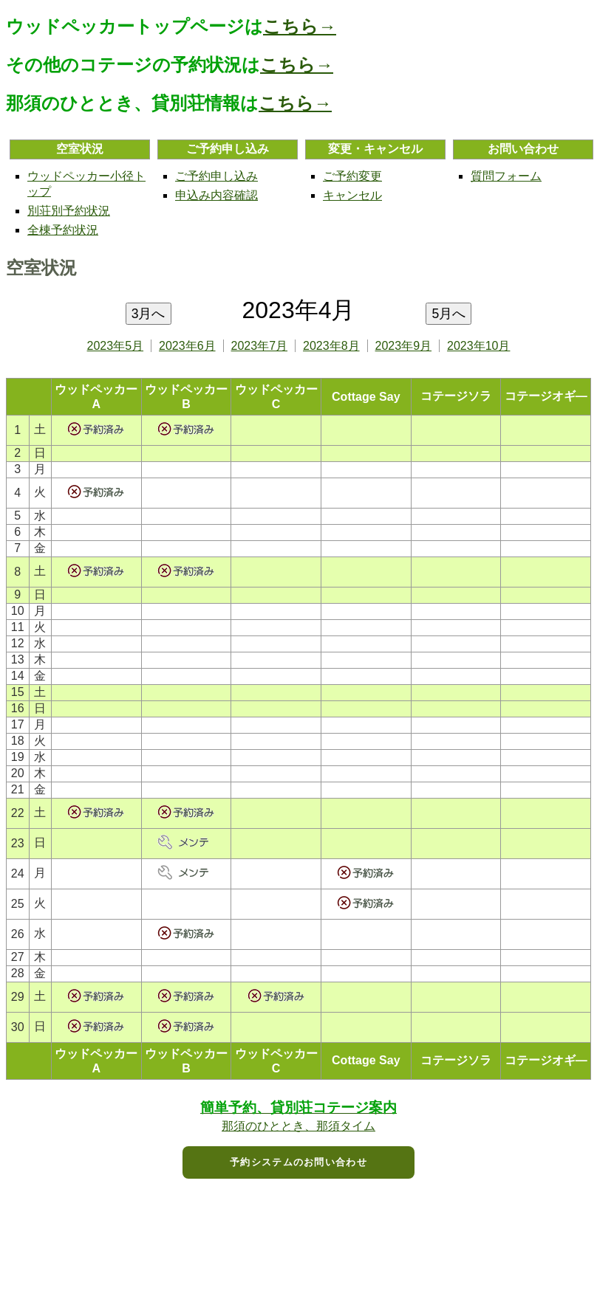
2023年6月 (187, 346)
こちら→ (299, 26)
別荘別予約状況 (68, 210)
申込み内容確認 (216, 195)
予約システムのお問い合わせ (298, 1162)
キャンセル (352, 195)
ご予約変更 (352, 176)
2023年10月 (478, 346)
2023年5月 (115, 346)
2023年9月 (403, 346)
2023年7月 (259, 346)
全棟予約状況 (62, 230)
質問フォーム (506, 176)
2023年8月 (331, 346)
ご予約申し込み (216, 176)
